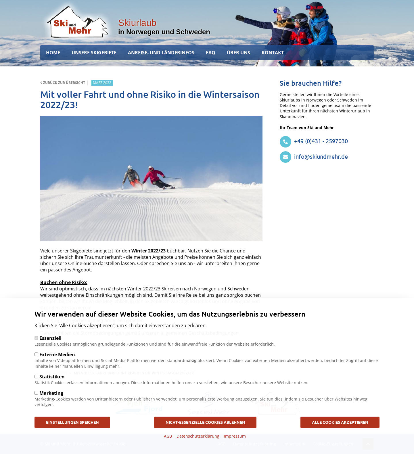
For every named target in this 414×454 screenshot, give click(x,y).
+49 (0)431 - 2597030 (314, 140)
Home (53, 52)
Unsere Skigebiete (94, 52)
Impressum (235, 444)
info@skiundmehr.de (314, 156)
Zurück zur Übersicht (62, 83)
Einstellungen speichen (72, 430)
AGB (168, 444)
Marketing (51, 401)
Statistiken (52, 384)
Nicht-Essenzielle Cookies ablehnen (205, 430)
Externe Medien (57, 362)
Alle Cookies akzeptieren (340, 430)
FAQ (210, 52)
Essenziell (50, 346)
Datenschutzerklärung (198, 444)
